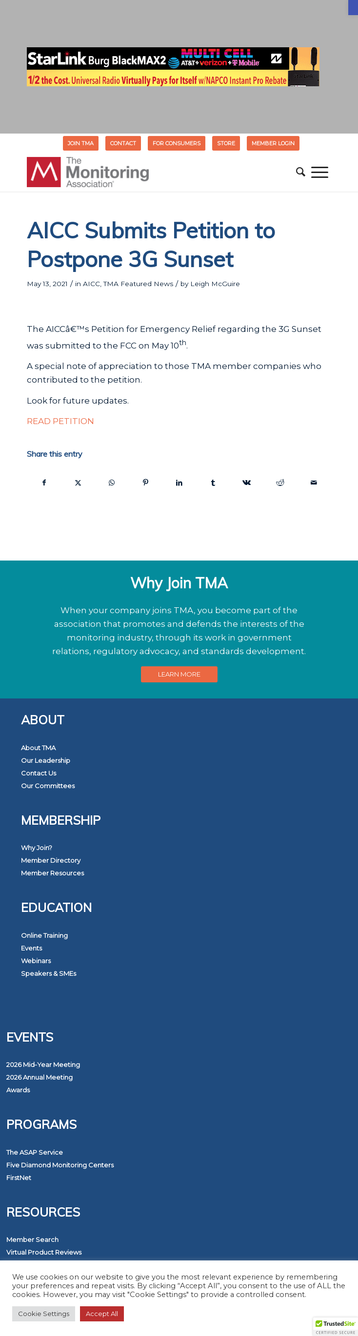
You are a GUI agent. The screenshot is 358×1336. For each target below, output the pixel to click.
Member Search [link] (32, 1239)
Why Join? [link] (36, 848)
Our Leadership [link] (45, 760)
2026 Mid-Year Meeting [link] (43, 1064)
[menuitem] (81, 143)
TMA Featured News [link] (138, 284)
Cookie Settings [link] (43, 1313)
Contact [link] (123, 143)
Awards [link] (18, 1090)
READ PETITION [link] (60, 421)
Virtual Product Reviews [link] (43, 1252)
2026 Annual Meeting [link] (39, 1077)
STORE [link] (226, 143)
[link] (353, 7)
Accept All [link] (102, 1313)
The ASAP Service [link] (34, 1152)
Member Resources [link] (52, 873)
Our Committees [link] (48, 786)
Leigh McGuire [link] (215, 284)
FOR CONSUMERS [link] (176, 143)
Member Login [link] (273, 143)
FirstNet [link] (18, 1177)
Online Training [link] (44, 935)
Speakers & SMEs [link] (48, 973)
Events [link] (31, 948)
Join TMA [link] (81, 143)
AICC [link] (91, 284)
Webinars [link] (36, 961)
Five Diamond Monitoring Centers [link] (60, 1165)
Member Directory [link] (50, 860)
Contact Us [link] (38, 773)
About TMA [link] (38, 748)
